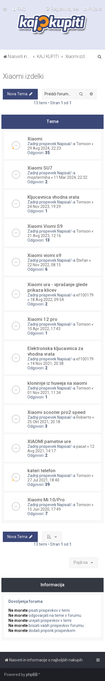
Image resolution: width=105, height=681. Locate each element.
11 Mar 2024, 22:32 (70, 177)
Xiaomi (34, 139)
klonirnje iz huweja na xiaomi (57, 383)
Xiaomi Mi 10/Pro (46, 499)
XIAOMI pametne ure (49, 441)
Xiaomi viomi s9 (44, 255)
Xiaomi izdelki (23, 76)
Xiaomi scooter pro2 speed (56, 412)
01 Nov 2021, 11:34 (44, 392)
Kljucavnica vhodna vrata (53, 197)
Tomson (83, 144)
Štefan (82, 260)
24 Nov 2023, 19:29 (44, 206)
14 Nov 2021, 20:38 (47, 363)
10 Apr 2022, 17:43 (43, 328)
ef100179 (85, 295)
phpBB (32, 674)
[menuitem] (19, 9)
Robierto (83, 417)
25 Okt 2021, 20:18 (43, 422)
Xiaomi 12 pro (42, 319)
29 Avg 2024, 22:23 (44, 148)
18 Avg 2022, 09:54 (47, 299)
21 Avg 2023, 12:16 (44, 235)
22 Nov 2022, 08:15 (44, 265)
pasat (81, 446)
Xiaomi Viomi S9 (45, 226)
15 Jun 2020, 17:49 (44, 509)
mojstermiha (38, 177)
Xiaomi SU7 (39, 168)
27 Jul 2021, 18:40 (43, 480)
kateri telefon (41, 470)
